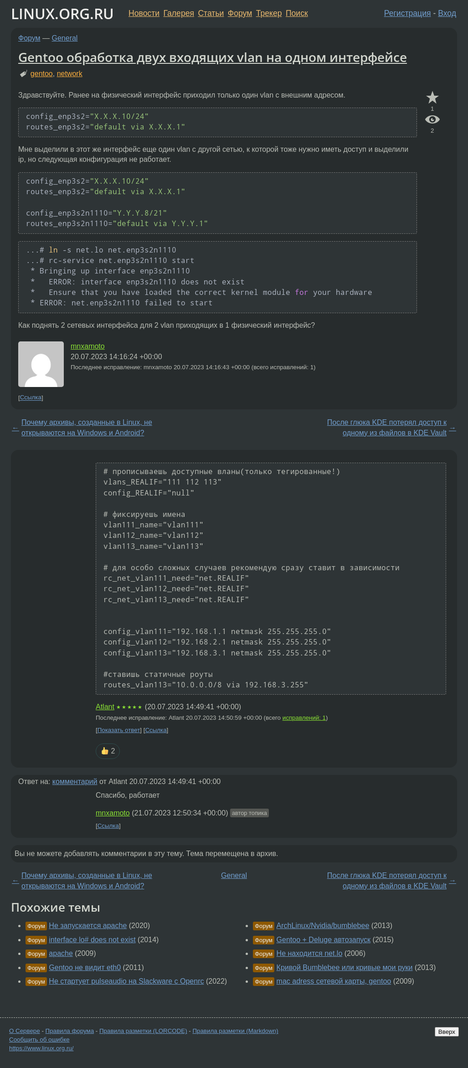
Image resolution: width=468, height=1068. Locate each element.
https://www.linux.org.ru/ (41, 1048)
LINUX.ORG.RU (62, 13)
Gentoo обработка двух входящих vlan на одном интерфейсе (212, 57)
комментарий (75, 781)
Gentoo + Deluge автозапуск (324, 940)
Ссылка (30, 397)
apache (61, 953)
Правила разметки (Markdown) (235, 1030)
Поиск (297, 13)
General (65, 38)
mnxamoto (88, 346)
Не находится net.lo (310, 953)
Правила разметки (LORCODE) (143, 1030)
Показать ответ (119, 730)
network (69, 73)
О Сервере (24, 1030)
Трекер (269, 13)
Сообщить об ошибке (39, 1039)
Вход (447, 13)
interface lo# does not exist (92, 940)
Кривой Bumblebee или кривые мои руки (345, 967)
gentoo (42, 73)
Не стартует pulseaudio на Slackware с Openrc (126, 981)
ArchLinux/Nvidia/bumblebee (323, 925)
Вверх (446, 1031)
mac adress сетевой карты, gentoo (334, 981)
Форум (240, 13)
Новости (144, 13)
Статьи (211, 13)
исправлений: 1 (304, 717)
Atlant (105, 707)
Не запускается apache (88, 925)
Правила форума (70, 1030)
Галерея (179, 13)
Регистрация (407, 13)
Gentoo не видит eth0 (85, 967)
